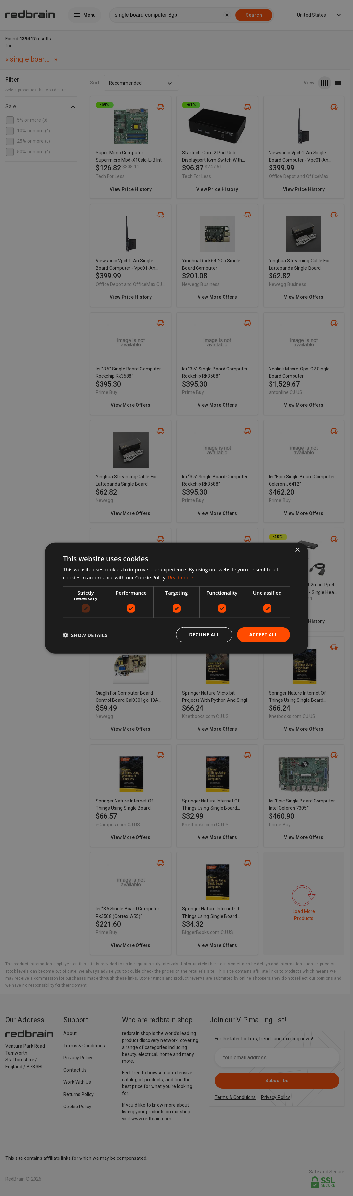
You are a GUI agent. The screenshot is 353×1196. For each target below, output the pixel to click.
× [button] (297, 549)
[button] (85, 635)
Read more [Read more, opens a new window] (180, 577)
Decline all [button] (204, 634)
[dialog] (176, 598)
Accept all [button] (263, 634)
